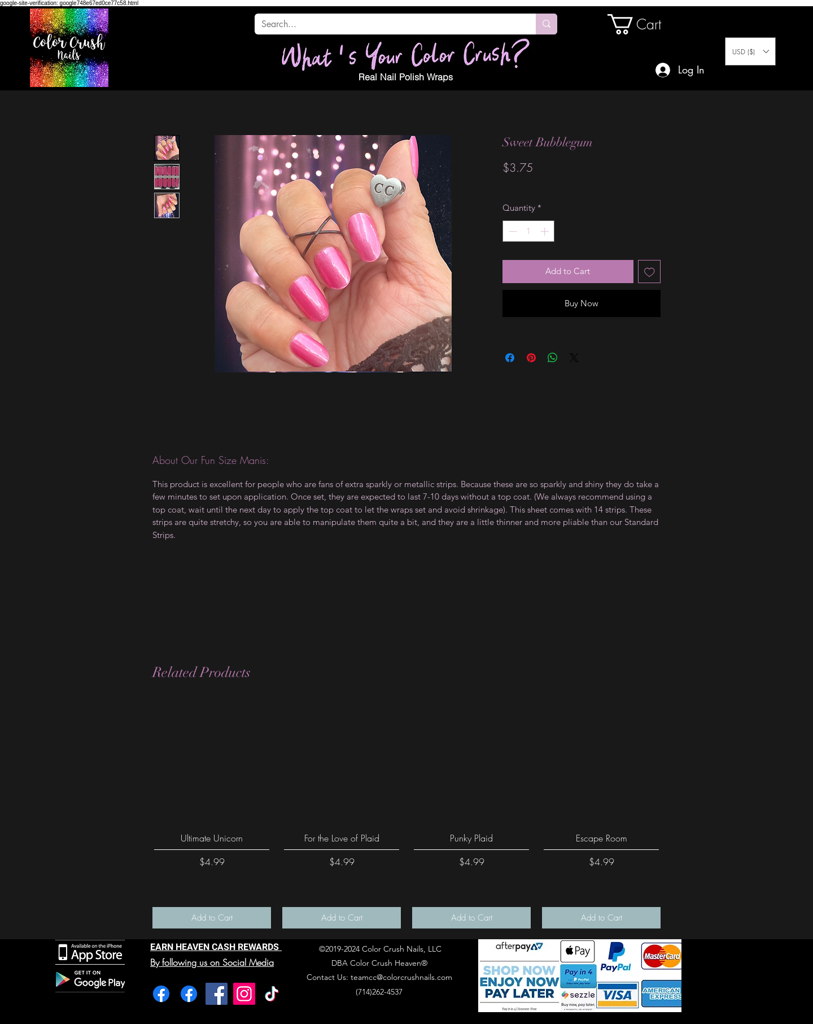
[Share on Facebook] (510, 358)
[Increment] (545, 231)
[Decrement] (511, 231)
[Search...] (386, 24)
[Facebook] (161, 994)
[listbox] (750, 51)
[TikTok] (272, 994)
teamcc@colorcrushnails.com (401, 977)
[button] (750, 51)
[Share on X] (574, 358)
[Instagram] (244, 994)
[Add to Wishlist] (649, 271)
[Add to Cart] (211, 918)
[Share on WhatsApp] (553, 358)
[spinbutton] (528, 231)
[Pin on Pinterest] (531, 358)
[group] (406, 815)
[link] (645, 24)
